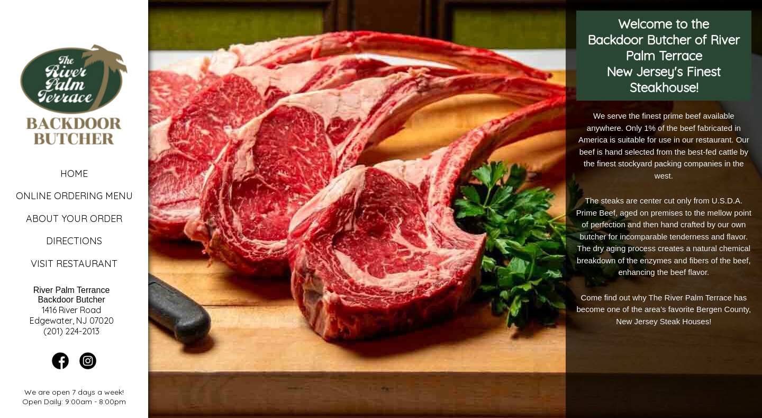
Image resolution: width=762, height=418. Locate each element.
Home (74, 173)
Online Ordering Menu (74, 196)
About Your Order (74, 218)
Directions (74, 241)
